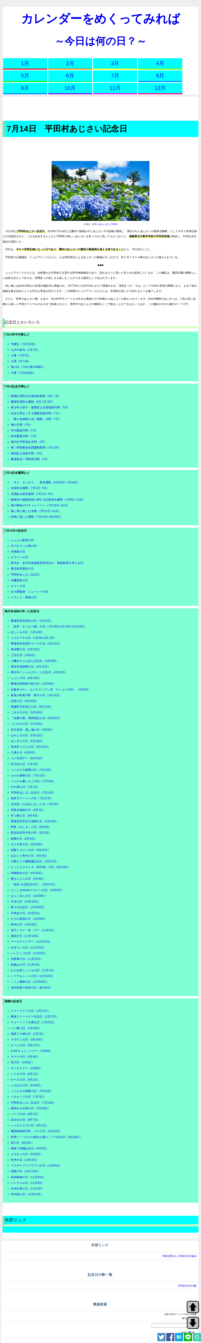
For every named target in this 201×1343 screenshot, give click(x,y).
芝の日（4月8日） (22, 1062)
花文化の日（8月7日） (25, 1119)
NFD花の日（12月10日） (27, 1194)
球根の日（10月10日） (25, 1171)
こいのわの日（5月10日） (28, 723)
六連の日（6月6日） (24, 752)
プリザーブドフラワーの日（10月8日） (36, 1165)
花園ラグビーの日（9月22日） (30, 850)
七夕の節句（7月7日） (25, 349)
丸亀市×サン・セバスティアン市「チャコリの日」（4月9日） (51, 689)
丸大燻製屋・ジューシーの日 (29, 591)
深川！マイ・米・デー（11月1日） (33, 930)
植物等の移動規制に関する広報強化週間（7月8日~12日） (48, 499)
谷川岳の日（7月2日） (25, 764)
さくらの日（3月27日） (26, 1045)
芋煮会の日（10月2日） (26, 913)
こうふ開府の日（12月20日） (30, 981)
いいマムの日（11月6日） (28, 1182)
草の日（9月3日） (22, 1142)
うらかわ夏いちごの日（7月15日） (33, 781)
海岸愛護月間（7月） (24, 436)
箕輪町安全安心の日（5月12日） (32, 706)
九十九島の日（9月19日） (28, 844)
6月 (70, 75)
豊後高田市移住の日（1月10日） (32, 620)
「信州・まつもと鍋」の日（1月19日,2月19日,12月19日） (49, 626)
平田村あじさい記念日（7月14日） (33, 792)
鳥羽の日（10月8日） (25, 924)
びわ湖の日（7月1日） (25, 786)
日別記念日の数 (187, 1285)
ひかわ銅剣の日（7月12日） (29, 775)
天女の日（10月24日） (25, 901)
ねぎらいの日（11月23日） (28, 947)
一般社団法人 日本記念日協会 (179, 1255)
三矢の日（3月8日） (24, 655)
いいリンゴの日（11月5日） (29, 953)
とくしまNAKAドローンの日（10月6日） (37, 890)
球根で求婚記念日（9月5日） (30, 1148)
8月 (160, 75)
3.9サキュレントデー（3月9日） (32, 1050)
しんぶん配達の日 (22, 540)
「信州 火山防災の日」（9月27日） (34, 884)
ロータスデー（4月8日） (27, 1068)
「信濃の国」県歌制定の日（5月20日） (36, 718)
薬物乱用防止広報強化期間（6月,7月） (36, 396)
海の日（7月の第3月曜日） (28, 366)
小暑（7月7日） (21, 355)
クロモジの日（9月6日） (27, 1154)
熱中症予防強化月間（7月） (29, 441)
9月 (25, 88)
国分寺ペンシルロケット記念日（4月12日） (39, 672)
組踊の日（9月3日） (24, 838)
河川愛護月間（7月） (24, 430)
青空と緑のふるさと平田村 (104, 224)
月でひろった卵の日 (24, 545)
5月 (25, 75)
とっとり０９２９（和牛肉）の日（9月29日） (41, 867)
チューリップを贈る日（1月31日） (33, 1022)
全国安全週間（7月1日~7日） (30, 488)
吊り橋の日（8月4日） (25, 815)
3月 (115, 63)
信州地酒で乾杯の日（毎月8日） (32, 987)
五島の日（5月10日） (25, 701)
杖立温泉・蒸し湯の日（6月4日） (33, 729)
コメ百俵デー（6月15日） (28, 758)
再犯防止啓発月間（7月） (27, 453)
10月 (70, 88)
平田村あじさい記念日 (25, 574)
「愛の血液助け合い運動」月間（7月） (36, 419)
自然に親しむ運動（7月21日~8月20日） (37, 516)
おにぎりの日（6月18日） (28, 741)
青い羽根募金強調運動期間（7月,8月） (36, 447)
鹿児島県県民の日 (22, 568)
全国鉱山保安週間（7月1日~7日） (33, 494)
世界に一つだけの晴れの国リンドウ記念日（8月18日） (46, 1137)
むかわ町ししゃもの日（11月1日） (33, 970)
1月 (25, 63)
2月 (70, 63)
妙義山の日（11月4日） (26, 964)
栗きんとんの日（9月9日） (28, 878)
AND (184, 1332)
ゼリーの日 (18, 586)
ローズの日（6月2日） (25, 1079)
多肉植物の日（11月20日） (28, 1177)
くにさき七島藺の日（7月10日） (32, 769)
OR (193, 1332)
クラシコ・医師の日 (24, 597)
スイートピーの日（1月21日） (30, 1010)
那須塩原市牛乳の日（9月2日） (31, 832)
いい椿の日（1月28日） (26, 1028)
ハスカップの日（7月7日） (28, 1096)
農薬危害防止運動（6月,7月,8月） (33, 401)
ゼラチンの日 (19, 557)
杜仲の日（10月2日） (25, 1159)
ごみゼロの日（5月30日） (28, 712)
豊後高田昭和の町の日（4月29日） (33, 683)
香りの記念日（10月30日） (28, 907)
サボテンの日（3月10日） (28, 1039)
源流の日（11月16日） (25, 935)
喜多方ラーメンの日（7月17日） (32, 798)
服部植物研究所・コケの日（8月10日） (36, 1131)
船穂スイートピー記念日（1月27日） (35, 1016)
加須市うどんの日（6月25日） (30, 746)
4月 (160, 63)
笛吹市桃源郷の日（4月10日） (30, 666)
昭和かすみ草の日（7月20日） (30, 1108)
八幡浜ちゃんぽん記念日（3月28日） (35, 660)
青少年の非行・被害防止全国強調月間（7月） (40, 407)
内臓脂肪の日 (19, 580)
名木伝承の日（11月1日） (28, 1188)
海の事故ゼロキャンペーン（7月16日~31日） (40, 505)
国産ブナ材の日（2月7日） (28, 1033)
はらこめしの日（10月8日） (29, 895)
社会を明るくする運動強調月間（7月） (36, 413)
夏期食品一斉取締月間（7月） (30, 459)
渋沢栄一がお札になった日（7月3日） (35, 804)
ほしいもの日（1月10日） (28, 632)
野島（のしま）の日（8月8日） (31, 827)
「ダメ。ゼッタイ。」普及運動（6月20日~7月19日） (45, 482)
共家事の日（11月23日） (27, 958)
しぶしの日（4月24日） (26, 678)
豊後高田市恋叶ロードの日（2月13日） (36, 643)
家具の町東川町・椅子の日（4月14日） (36, 695)
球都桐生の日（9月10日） (28, 873)
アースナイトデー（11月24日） (31, 941)
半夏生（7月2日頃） (24, 344)
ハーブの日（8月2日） (25, 1114)
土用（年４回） (21, 361)
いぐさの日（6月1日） (25, 1073)
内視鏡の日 (18, 551)
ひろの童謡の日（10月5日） (29, 918)
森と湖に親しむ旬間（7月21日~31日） (36, 511)
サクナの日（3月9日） (25, 1056)
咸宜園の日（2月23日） (26, 649)
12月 (160, 88)
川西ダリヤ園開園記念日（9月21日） (35, 861)
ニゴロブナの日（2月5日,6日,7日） (34, 637)
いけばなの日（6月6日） (27, 1085)
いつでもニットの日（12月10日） (33, 976)
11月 (115, 88)
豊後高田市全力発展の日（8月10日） (35, 821)
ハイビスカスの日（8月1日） (30, 1125)
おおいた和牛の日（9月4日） (30, 855)
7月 (115, 75)
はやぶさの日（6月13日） (28, 735)
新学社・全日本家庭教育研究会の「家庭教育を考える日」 (48, 563)
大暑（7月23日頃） (23, 372)
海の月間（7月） (22, 424)
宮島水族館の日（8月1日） (28, 809)
